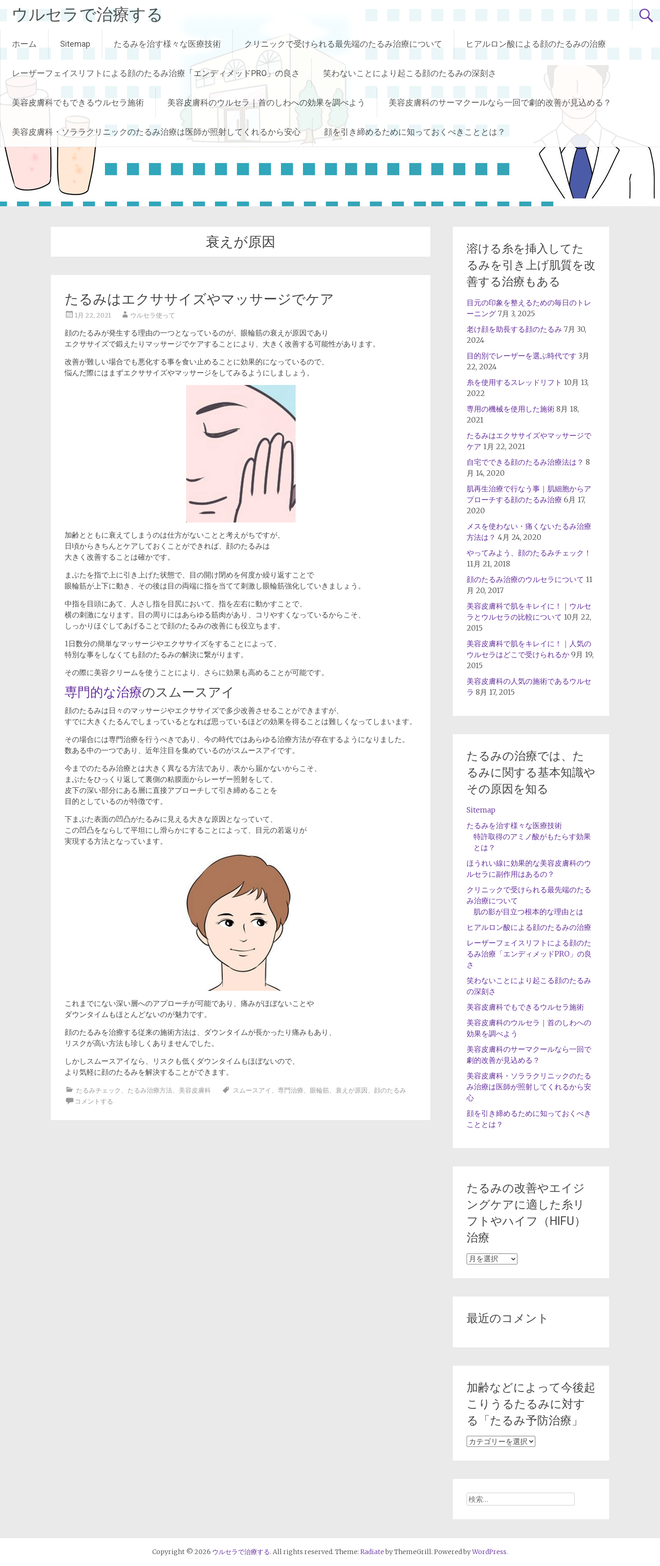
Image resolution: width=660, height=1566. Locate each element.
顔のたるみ (390, 1090)
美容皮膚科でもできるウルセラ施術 (78, 102)
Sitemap (75, 44)
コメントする (94, 1101)
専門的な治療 (103, 692)
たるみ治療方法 (149, 1090)
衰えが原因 (352, 1090)
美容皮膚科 (195, 1090)
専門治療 (290, 1090)
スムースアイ (252, 1090)
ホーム (24, 44)
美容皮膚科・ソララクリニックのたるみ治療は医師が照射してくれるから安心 (156, 132)
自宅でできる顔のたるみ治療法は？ (525, 462)
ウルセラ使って (152, 315)
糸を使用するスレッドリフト (514, 382)
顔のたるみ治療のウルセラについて (525, 579)
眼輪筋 (319, 1090)
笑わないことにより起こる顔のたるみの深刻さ (409, 73)
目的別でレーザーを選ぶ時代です (522, 355)
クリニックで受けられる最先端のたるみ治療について (343, 44)
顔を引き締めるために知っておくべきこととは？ (415, 132)
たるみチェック (98, 1090)
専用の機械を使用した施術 (511, 408)
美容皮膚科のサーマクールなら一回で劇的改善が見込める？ (500, 102)
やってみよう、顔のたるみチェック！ (529, 552)
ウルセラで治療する (87, 14)
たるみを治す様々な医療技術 (167, 44)
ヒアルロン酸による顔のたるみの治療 (536, 44)
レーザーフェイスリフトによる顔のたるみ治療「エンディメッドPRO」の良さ (156, 73)
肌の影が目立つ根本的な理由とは (528, 911)
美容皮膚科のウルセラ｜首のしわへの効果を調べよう (266, 102)
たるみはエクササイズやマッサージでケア (199, 299)
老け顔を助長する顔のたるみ (514, 329)
